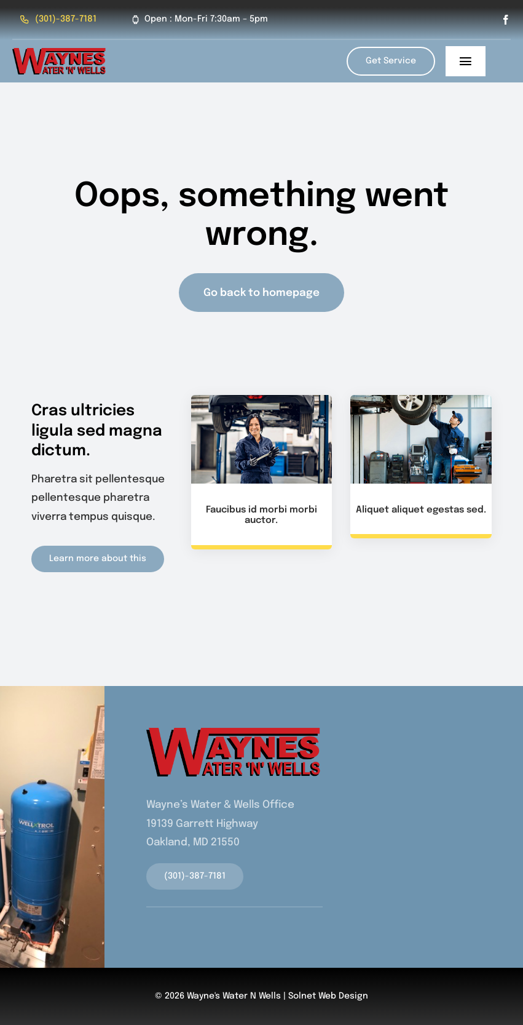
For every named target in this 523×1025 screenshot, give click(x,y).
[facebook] (506, 20)
